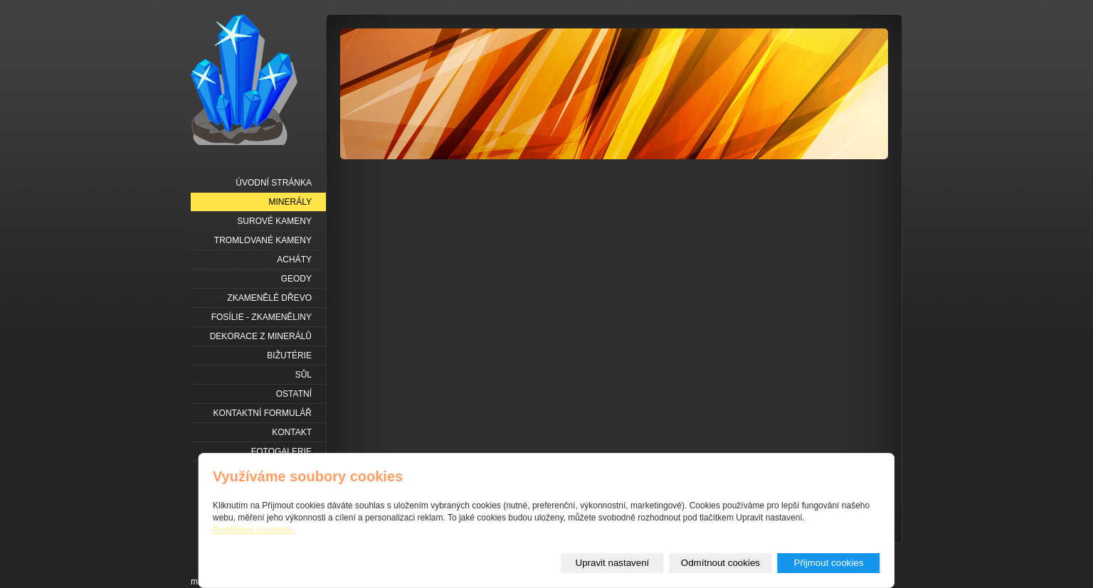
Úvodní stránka (274, 183)
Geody (296, 279)
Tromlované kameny (263, 240)
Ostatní (294, 394)
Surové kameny (274, 221)
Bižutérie (289, 355)
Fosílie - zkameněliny (261, 317)
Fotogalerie (281, 451)
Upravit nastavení (613, 562)
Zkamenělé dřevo (269, 298)
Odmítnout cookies (720, 562)
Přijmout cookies (829, 562)
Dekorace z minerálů (261, 336)
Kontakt (292, 432)
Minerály (290, 202)
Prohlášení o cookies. (254, 530)
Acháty (294, 259)
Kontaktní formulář (262, 413)
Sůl (303, 375)
